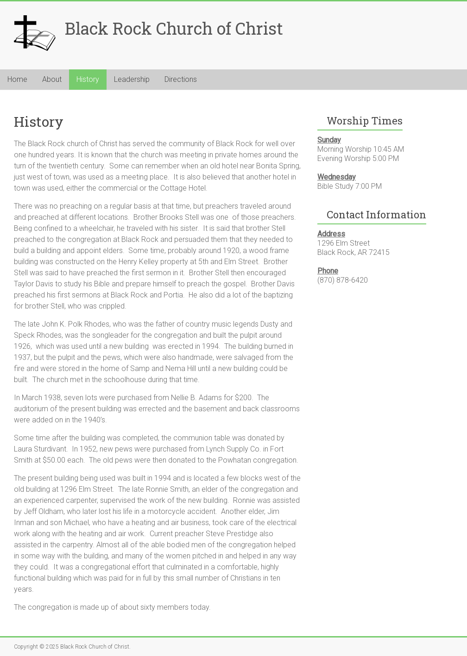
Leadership (132, 79)
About (52, 79)
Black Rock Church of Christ (174, 28)
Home (17, 79)
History (87, 79)
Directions (180, 79)
